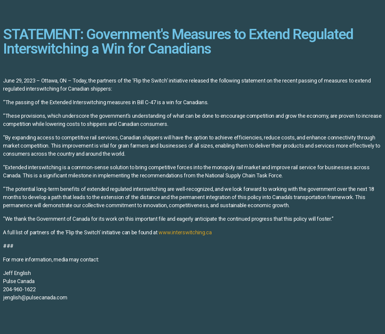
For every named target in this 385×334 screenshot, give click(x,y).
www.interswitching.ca (185, 232)
